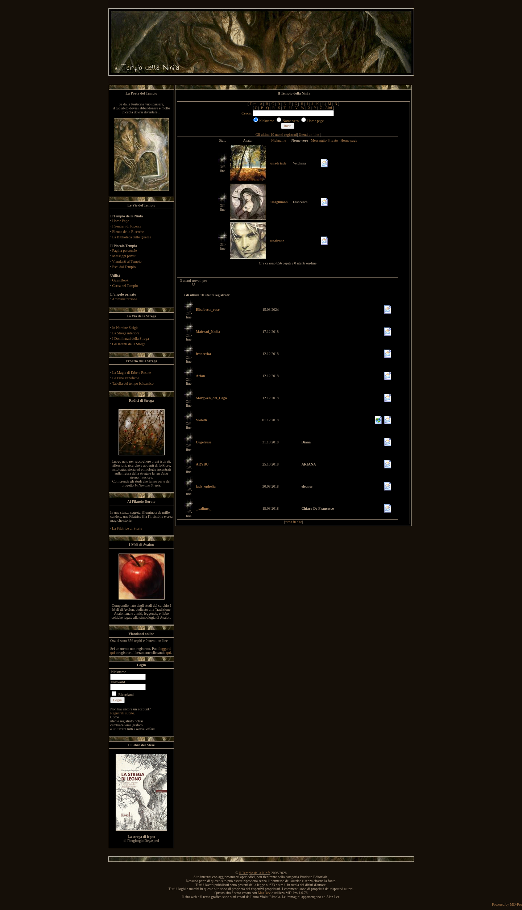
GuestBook (120, 280)
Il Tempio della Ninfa (254, 873)
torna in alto (293, 522)
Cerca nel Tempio (125, 286)
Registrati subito (122, 713)
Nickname (278, 140)
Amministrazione (124, 299)
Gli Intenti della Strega (128, 344)
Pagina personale (124, 250)
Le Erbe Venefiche (125, 378)
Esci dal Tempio (124, 267)
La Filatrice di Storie (127, 528)
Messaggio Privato (324, 140)
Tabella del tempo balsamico (133, 383)
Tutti (253, 104)
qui (168, 653)
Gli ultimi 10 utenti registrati (276, 135)
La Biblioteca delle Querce (131, 237)
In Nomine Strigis (125, 328)
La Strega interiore (126, 333)
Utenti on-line (309, 135)
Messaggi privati (124, 256)
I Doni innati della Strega (130, 339)
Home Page (120, 221)
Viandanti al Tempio (126, 261)
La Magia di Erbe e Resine (131, 373)
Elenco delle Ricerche (128, 232)
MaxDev (264, 893)
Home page (348, 140)
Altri (328, 108)
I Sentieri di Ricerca (126, 226)
